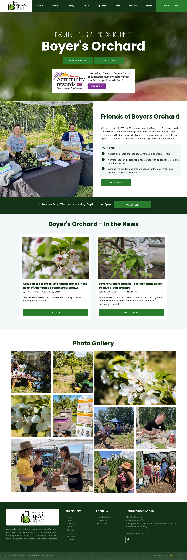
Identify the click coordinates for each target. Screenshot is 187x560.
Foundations (102, 520)
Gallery (70, 523)
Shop (69, 526)
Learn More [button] (97, 86)
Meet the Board (104, 517)
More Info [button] (116, 182)
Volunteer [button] (132, 204)
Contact (71, 539)
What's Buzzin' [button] (77, 60)
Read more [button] (55, 312)
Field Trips (101, 523)
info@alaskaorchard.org (142, 533)
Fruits (69, 533)
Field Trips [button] (109, 60)
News (69, 520)
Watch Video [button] (131, 312)
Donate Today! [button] (171, 5)
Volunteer (71, 536)
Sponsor (71, 530)
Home (70, 517)
